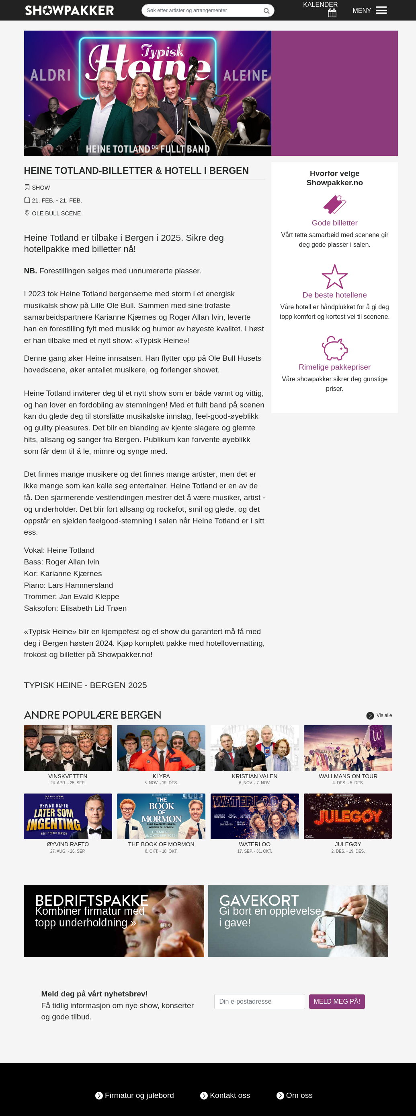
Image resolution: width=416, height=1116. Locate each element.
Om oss (299, 1095)
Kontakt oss (230, 1095)
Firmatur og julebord (139, 1095)
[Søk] (208, 10)
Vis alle (379, 715)
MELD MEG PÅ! (337, 1001)
